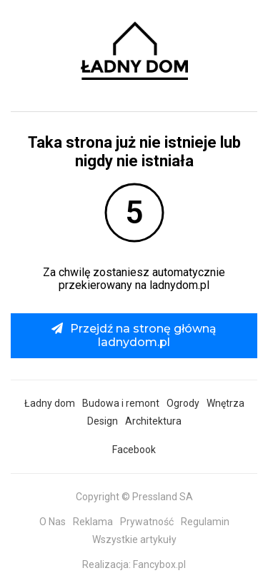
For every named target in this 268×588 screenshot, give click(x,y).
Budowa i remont (120, 403)
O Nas (52, 521)
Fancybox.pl (159, 564)
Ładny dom (49, 403)
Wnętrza (225, 403)
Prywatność (147, 521)
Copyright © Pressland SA (134, 496)
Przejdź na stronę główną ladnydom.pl (134, 335)
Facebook (134, 449)
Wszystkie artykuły (134, 539)
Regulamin (205, 521)
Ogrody (183, 403)
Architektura (153, 421)
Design (102, 421)
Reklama (93, 521)
